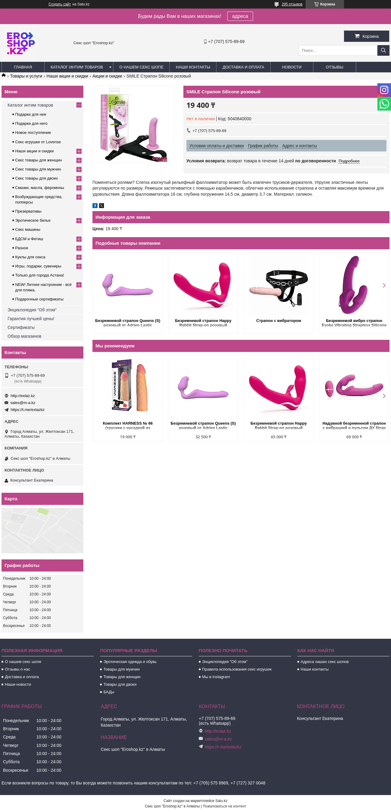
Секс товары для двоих (36, 178)
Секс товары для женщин (38, 160)
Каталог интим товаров (77, 67)
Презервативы (28, 211)
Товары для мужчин (121, 669)
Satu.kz (221, 801)
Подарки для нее (30, 114)
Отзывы (334, 67)
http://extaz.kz (23, 395)
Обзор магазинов (24, 336)
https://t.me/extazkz (28, 409)
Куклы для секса (30, 257)
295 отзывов (292, 4)
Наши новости (18, 684)
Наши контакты (193, 67)
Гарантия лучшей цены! (31, 318)
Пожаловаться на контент (224, 806)
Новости (292, 67)
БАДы (108, 692)
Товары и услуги (26, 76)
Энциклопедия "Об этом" (32, 309)
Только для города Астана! (39, 275)
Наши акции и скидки (67, 76)
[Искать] (383, 50)
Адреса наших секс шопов (325, 661)
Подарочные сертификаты (39, 299)
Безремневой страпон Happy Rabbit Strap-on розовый (203, 322)
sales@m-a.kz (22, 402)
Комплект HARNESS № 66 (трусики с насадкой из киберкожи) (128, 426)
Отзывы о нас (17, 669)
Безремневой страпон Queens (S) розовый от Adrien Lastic (127, 322)
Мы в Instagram (216, 676)
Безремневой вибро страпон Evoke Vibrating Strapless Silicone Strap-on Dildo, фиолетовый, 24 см (354, 323)
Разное (21, 248)
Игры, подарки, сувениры (38, 266)
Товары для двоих (120, 684)
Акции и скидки (107, 76)
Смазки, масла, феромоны (39, 187)
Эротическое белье (33, 220)
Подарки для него (31, 123)
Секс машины (27, 229)
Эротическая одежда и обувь (129, 661)
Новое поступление (33, 132)
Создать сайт (59, 4)
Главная (23, 67)
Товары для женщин (121, 676)
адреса (240, 16)
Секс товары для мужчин (38, 169)
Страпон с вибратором (278, 320)
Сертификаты (21, 327)
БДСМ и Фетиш (29, 239)
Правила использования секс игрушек (237, 669)
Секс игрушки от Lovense (38, 142)
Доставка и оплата (243, 67)
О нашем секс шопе (141, 67)
